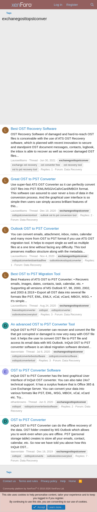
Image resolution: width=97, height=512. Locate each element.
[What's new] (84, 4)
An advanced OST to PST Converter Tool (43, 324)
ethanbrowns (18, 402)
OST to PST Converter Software (36, 370)
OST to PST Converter (28, 420)
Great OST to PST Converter (33, 179)
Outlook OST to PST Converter (35, 229)
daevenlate (17, 351)
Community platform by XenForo (33, 488)
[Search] (92, 4)
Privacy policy (49, 481)
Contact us (9, 481)
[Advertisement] (48, 74)
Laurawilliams (19, 160)
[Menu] (6, 5)
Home (72, 481)
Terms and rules (28, 481)
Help (63, 481)
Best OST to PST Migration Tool (35, 274)
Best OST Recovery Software (34, 129)
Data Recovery (73, 169)
